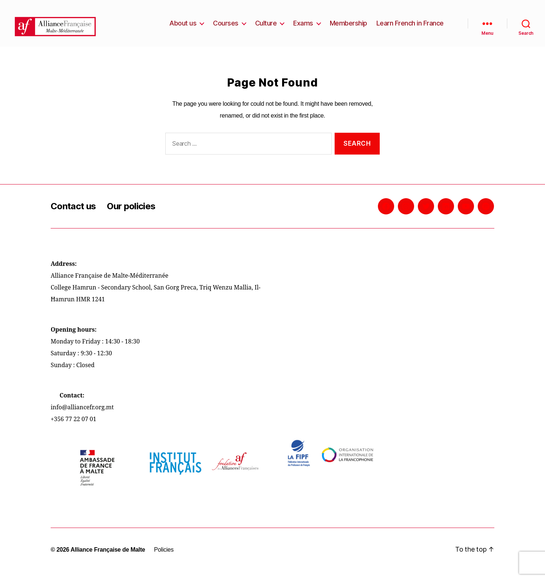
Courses (225, 27)
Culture (266, 27)
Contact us (73, 213)
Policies (163, 557)
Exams (303, 27)
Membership (348, 27)
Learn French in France (410, 27)
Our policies (131, 213)
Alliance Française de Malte (108, 557)
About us (182, 27)
